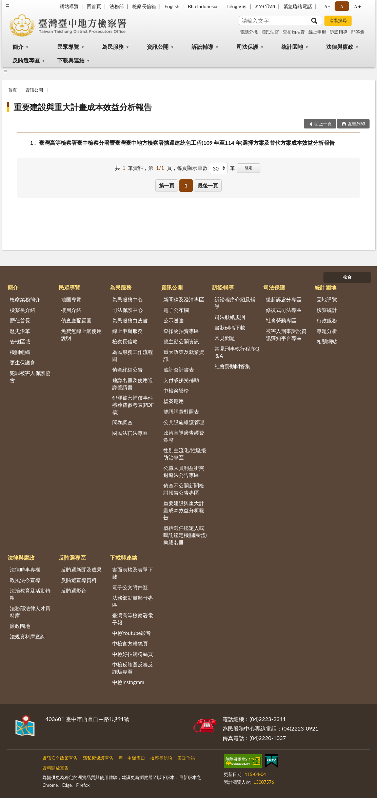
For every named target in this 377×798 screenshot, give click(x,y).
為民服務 (113, 46)
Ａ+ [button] (357, 6)
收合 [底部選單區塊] (347, 277)
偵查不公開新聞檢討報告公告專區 (183, 489)
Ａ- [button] (326, 6)
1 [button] (185, 185)
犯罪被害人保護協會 (30, 376)
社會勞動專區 (281, 320)
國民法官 (270, 32)
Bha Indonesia (202, 6)
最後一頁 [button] (208, 185)
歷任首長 (20, 320)
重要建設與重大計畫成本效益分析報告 (83, 107)
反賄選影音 (73, 590)
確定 (248, 167)
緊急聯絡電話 (297, 6)
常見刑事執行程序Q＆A (237, 352)
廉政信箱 (186, 758)
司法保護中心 (127, 310)
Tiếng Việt (236, 6)
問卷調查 (122, 422)
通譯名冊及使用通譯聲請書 (132, 383)
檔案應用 (173, 401)
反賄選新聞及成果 (81, 569)
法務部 (117, 6)
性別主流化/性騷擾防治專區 (184, 453)
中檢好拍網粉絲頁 (132, 654)
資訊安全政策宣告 (60, 758)
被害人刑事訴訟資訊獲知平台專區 (286, 334)
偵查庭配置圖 (76, 320)
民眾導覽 (68, 46)
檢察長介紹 (22, 310)
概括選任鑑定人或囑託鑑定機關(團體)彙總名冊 (185, 535)
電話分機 (249, 32)
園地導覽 (327, 299)
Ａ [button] (341, 6)
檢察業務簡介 (25, 299)
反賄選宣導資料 (79, 580)
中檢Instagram (128, 682)
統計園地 (292, 46)
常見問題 (225, 338)
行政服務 (327, 320)
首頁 (12, 90)
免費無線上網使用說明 (81, 334)
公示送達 (173, 320)
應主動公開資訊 (181, 341)
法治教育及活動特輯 (30, 594)
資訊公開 (157, 46)
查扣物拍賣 (294, 32)
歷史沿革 (20, 331)
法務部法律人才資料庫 (30, 611)
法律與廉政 (339, 46)
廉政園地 (20, 626)
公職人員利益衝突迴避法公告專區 (183, 471)
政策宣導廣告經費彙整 (183, 436)
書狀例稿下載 (230, 327)
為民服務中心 (127, 299)
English (171, 6)
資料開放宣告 (55, 768)
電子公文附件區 (130, 587)
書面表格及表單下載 (132, 573)
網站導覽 (69, 6)
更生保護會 (22, 362)
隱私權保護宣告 (98, 758)
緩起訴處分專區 (283, 299)
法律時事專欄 (25, 569)
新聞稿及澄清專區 (183, 299)
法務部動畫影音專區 (132, 601)
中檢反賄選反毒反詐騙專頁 (132, 668)
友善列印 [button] (356, 123)
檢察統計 (327, 310)
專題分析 (327, 331)
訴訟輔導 (339, 32)
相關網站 (327, 341)
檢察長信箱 (144, 6)
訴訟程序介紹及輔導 (235, 303)
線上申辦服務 (127, 331)
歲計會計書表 (178, 369)
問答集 (357, 32)
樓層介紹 (71, 310)
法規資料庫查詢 (27, 636)
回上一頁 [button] (323, 123)
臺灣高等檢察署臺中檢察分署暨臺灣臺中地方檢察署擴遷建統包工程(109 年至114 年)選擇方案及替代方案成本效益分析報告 (187, 142)
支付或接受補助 (181, 380)
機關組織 (20, 352)
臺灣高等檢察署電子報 (132, 618)
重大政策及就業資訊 (183, 355)
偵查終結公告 (127, 369)
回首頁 (94, 6)
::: (7, 5)
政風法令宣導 (25, 580)
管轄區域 (20, 341)
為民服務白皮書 (130, 320)
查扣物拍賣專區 (181, 331)
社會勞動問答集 (232, 366)
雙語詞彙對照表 (181, 411)
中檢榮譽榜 (176, 390)
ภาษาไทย (265, 6)
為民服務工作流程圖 (132, 355)
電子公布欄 (176, 310)
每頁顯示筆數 (192, 168)
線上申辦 (317, 32)
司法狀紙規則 (230, 317)
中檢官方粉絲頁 (130, 643)
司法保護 (247, 46)
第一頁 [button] (166, 185)
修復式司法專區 (283, 310)
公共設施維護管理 (183, 422)
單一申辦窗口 (132, 758)
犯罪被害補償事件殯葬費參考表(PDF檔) (133, 405)
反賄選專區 (26, 60)
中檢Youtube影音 (131, 633)
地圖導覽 (71, 299)
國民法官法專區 (130, 433)
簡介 (18, 46)
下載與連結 (70, 60)
